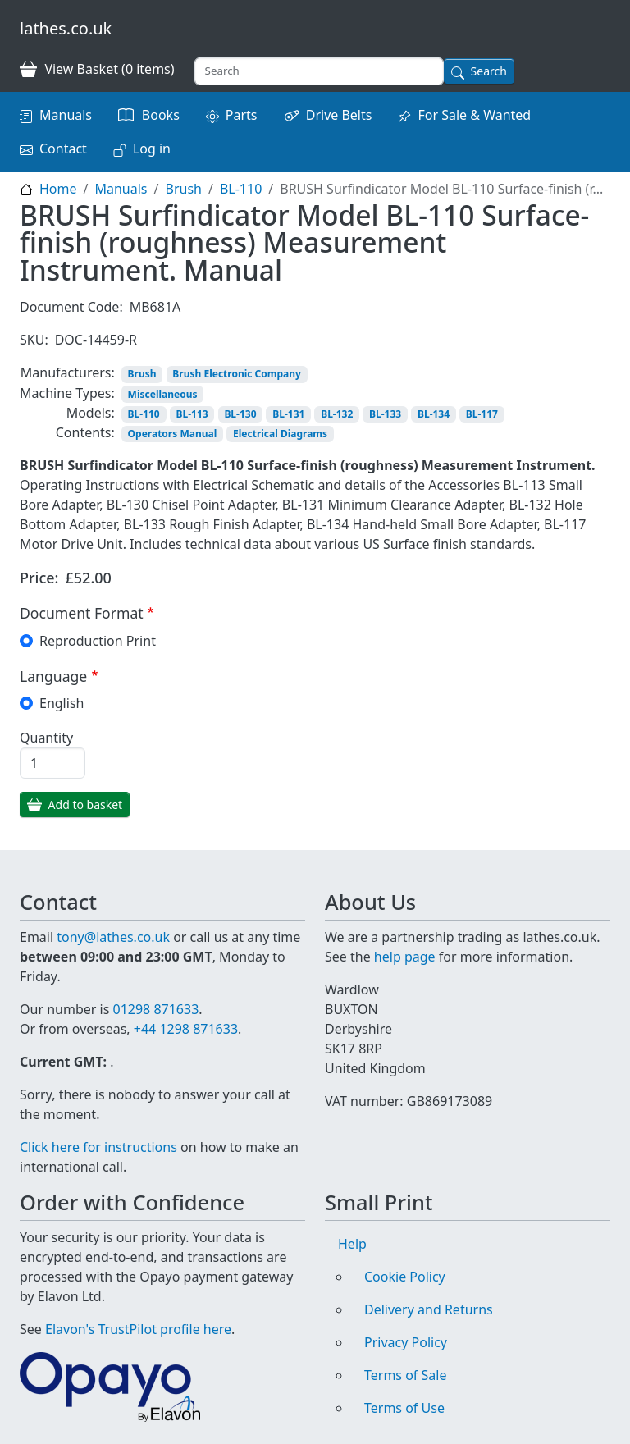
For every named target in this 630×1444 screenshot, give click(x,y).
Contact (63, 148)
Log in (152, 148)
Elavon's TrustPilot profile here (138, 1329)
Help (352, 1244)
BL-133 (385, 414)
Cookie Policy (404, 1277)
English (61, 703)
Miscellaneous (163, 394)
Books (161, 115)
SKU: (34, 340)
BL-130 (240, 414)
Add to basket (85, 804)
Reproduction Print (97, 641)
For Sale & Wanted (474, 115)
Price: (39, 577)
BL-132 (337, 414)
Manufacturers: (68, 372)
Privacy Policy (405, 1342)
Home (58, 189)
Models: (90, 413)
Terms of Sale (405, 1375)
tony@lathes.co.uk (113, 937)
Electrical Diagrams (280, 434)
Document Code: (71, 307)
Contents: (85, 432)
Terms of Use (404, 1408)
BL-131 (288, 414)
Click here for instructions (98, 1147)
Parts (242, 115)
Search (489, 71)
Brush (183, 189)
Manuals (65, 115)
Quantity (46, 738)
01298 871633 (155, 1009)
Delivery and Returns (428, 1309)
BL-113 (192, 414)
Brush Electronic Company (236, 374)
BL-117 (482, 414)
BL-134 (434, 414)
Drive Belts (339, 115)
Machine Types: (67, 393)
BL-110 (241, 189)
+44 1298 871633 (186, 1029)
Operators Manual (172, 434)
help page (405, 957)
